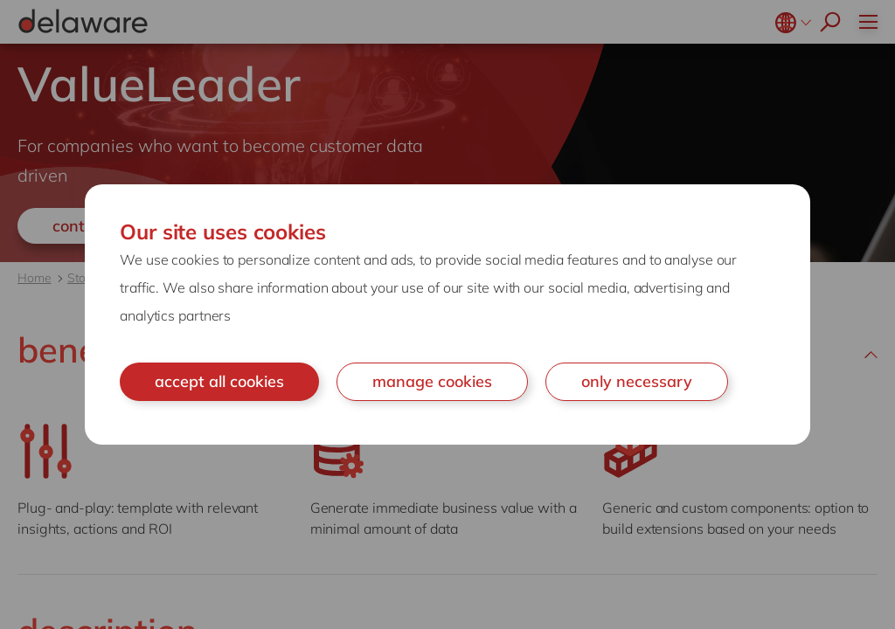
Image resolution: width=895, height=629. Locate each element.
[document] (447, 314)
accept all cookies (219, 381)
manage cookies (432, 381)
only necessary (636, 381)
